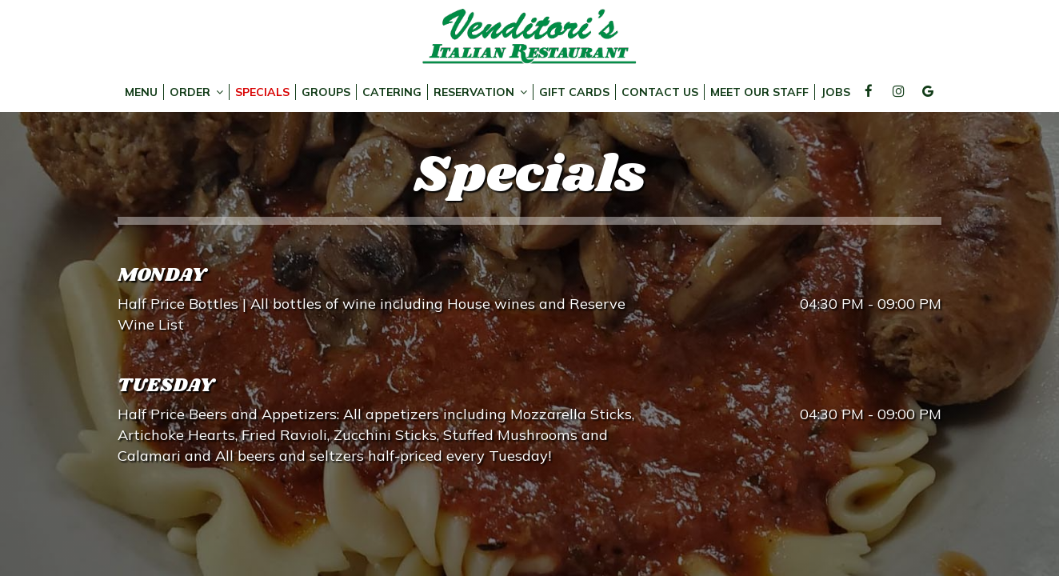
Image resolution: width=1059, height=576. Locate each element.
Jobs (835, 92)
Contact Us (659, 92)
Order (196, 92)
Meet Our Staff (759, 92)
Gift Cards (574, 92)
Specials (262, 92)
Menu (141, 92)
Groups (326, 92)
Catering (392, 92)
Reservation (480, 92)
